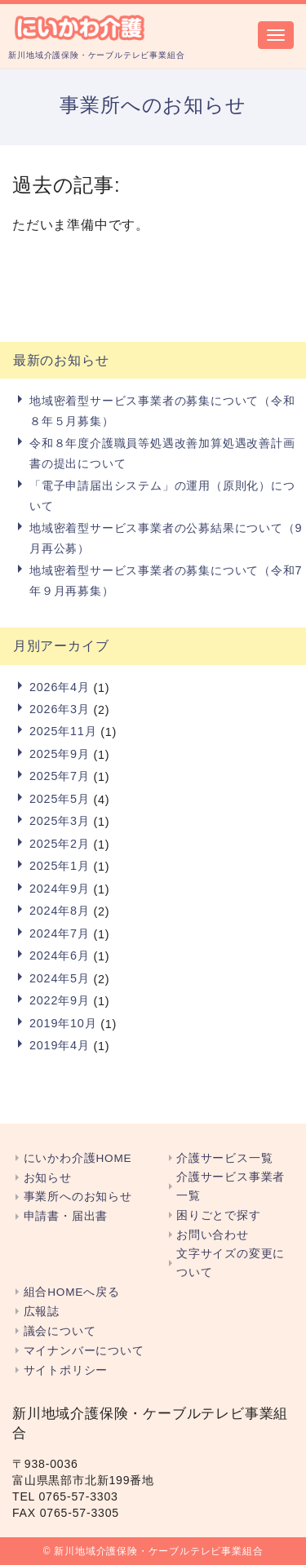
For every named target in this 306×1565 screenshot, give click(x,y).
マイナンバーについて (84, 1351)
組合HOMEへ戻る (72, 1292)
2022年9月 (59, 1000)
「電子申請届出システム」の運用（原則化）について (162, 495)
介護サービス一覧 (224, 1158)
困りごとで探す (218, 1215)
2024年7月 (59, 933)
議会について (60, 1331)
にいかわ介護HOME (78, 1158)
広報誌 (42, 1312)
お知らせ (48, 1178)
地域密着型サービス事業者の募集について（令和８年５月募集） (162, 410)
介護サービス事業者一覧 (230, 1186)
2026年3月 (59, 709)
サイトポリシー (66, 1370)
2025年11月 (62, 731)
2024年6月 (59, 955)
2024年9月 (59, 888)
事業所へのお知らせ (78, 1196)
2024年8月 (59, 910)
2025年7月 (59, 775)
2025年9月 (59, 753)
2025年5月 (59, 798)
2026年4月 (59, 687)
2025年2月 (59, 843)
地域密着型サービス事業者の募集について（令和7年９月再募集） (165, 580)
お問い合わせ (212, 1235)
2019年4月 (59, 1045)
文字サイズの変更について (230, 1263)
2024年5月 (59, 978)
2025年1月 (59, 865)
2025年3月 (59, 820)
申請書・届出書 (66, 1216)
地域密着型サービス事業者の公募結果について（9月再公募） (165, 537)
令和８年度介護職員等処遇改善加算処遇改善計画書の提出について (162, 453)
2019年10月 (62, 1023)
